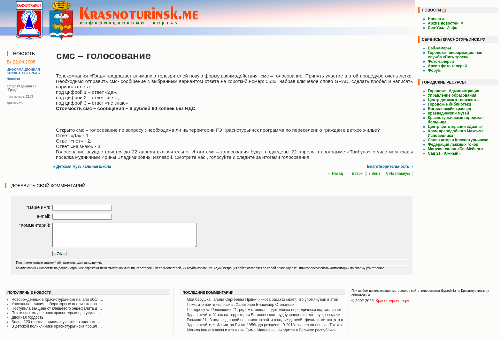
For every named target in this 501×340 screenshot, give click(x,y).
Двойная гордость (27, 317)
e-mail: (43, 216)
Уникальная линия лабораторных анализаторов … (57, 304)
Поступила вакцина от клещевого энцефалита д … (57, 308)
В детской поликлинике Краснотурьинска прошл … (57, 326)
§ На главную (398, 173)
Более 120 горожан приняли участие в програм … (56, 322)
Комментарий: (34, 225)
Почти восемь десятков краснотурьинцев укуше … (56, 313)
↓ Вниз (374, 173)
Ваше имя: (38, 207)
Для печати (15, 103)
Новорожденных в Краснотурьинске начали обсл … (57, 299)
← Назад (335, 173)
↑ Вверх (356, 173)
